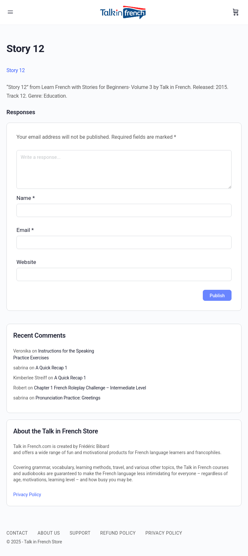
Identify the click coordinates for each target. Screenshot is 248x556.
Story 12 (15, 70)
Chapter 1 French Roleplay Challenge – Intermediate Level (90, 387)
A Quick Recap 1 (51, 367)
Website (26, 262)
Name (25, 198)
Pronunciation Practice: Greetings (68, 397)
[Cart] (236, 12)
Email (25, 230)
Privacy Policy (27, 494)
